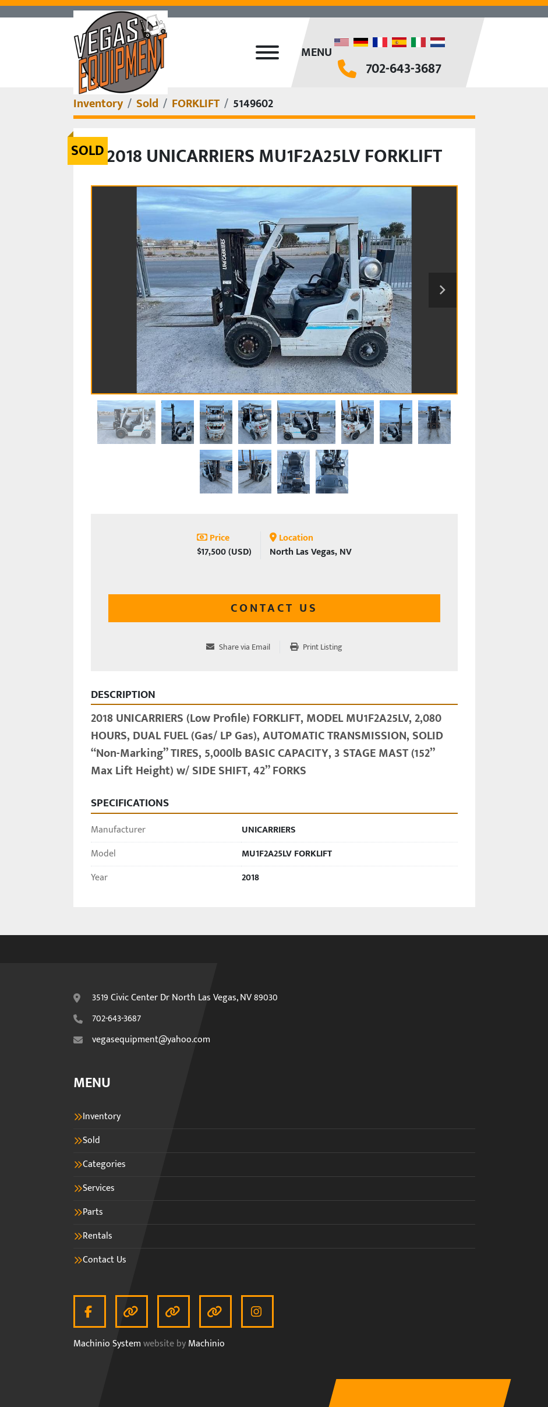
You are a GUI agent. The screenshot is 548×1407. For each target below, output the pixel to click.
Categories (104, 1165)
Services (99, 1189)
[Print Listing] (316, 647)
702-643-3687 (403, 68)
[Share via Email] (243, 647)
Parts (93, 1212)
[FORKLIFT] (196, 104)
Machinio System (107, 1344)
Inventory (102, 1117)
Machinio (206, 1344)
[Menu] (267, 52)
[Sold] (147, 104)
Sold (91, 1141)
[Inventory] (98, 104)
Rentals (97, 1236)
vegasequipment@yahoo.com (151, 1040)
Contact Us (274, 608)
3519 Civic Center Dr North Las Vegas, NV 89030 (185, 998)
